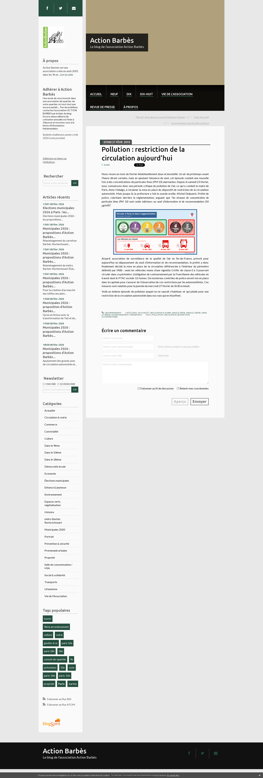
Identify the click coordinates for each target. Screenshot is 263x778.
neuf (114, 94)
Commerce (50, 424)
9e (71, 659)
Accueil (96, 94)
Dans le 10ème (52, 452)
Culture (48, 438)
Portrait (49, 536)
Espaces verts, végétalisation (52, 503)
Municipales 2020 (54, 529)
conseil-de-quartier (55, 659)
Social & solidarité (54, 575)
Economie (50, 473)
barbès (73, 683)
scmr (72, 667)
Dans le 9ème (52, 445)
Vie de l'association (177, 94)
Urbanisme (50, 589)
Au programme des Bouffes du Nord (190, 123)
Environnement (53, 494)
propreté (49, 683)
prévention (50, 667)
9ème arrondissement (56, 626)
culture (48, 634)
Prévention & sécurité (56, 543)
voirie (59, 634)
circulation (170, 314)
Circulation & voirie (55, 417)
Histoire (49, 512)
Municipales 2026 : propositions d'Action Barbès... (58, 233)
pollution (157, 314)
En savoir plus (173, 775)
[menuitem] (96, 91)
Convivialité (51, 431)
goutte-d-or (51, 643)
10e (62, 667)
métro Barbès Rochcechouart (53, 520)
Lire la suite (66, 74)
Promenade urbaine (55, 550)
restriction (183, 314)
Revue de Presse (102, 107)
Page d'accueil (201, 117)
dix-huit (146, 94)
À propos (130, 107)
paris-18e (49, 675)
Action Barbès (112, 40)
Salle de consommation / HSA (58, 566)
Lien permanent (111, 312)
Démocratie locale (55, 466)
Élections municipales (56, 480)
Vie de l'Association (55, 596)
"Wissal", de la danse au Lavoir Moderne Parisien (160, 117)
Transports (50, 582)
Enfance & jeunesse (55, 487)
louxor (47, 618)
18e (61, 651)
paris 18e (49, 651)
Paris (61, 683)
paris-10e (64, 675)
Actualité (49, 410)
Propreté (49, 557)
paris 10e (67, 643)
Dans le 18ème (52, 459)
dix (129, 94)
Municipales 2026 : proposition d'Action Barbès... (57, 307)
